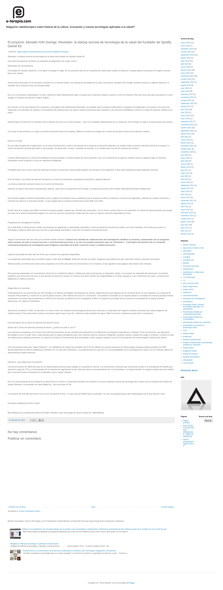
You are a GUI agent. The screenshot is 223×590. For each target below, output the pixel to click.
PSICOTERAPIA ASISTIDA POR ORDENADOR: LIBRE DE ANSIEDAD (188, 431)
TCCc (185, 330)
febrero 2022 (186, 143)
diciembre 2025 (187, 49)
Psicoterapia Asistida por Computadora (192, 318)
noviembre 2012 (187, 216)
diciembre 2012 (187, 213)
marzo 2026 (185, 43)
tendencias (187, 337)
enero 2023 (185, 119)
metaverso (187, 292)
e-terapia (186, 257)
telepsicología (188, 333)
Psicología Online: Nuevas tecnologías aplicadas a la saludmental (193, 307)
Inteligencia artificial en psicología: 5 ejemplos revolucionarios (34, 544)
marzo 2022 (185, 140)
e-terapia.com (188, 260)
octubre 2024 (186, 79)
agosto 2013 (186, 204)
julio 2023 (184, 109)
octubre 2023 (186, 100)
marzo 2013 (185, 210)
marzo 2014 (185, 197)
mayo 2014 (185, 191)
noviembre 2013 (187, 201)
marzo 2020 (185, 164)
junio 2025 (185, 61)
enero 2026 (185, 46)
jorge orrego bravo (190, 286)
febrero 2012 (186, 234)
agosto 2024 (186, 85)
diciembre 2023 (187, 94)
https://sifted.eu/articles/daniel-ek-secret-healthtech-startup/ (43, 52)
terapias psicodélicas (191, 357)
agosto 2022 (186, 134)
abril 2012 (185, 231)
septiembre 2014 (187, 185)
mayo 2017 (185, 173)
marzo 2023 (185, 116)
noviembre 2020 (187, 152)
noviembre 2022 (187, 125)
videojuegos (188, 360)
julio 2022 (184, 137)
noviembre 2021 (187, 146)
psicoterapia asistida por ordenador (197, 322)
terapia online (188, 348)
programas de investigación (194, 298)
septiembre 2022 (187, 131)
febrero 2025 (186, 70)
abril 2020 (185, 161)
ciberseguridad (189, 254)
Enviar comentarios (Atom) (29, 511)
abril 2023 (185, 112)
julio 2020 (184, 155)
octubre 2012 (186, 219)
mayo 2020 (185, 158)
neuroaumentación (190, 295)
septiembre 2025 (187, 55)
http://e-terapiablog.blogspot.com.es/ (188, 442)
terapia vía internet (190, 354)
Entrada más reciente (16, 507)
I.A (184, 280)
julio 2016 (184, 176)
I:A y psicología (189, 277)
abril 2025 (185, 64)
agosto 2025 (186, 58)
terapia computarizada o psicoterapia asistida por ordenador (197, 344)
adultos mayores (189, 245)
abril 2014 (185, 194)
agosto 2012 (186, 222)
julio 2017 (184, 170)
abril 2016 (185, 179)
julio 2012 (184, 225)
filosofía (186, 263)
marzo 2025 (185, 67)
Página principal (186, 421)
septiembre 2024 (187, 82)
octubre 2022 (186, 128)
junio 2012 (185, 228)
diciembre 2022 (187, 122)
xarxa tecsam (188, 363)
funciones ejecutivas (191, 266)
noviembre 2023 (187, 97)
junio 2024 (185, 88)
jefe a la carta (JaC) (191, 283)
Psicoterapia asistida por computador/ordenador (192, 313)
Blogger (132, 583)
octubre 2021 (186, 149)
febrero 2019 (186, 167)
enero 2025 (185, 73)
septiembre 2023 (187, 103)
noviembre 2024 (187, 76)
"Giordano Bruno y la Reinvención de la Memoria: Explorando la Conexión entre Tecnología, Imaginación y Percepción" (69, 551)
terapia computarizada (192, 340)
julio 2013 (184, 206)
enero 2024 (185, 91)
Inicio (93, 507)
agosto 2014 (186, 188)
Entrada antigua (167, 507)
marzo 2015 (185, 182)
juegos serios (188, 289)
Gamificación (188, 269)
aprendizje (187, 251)
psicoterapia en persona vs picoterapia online (193, 326)
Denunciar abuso (189, 370)
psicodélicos (188, 302)
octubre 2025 (186, 52)
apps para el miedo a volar (193, 248)
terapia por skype (190, 351)
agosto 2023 (186, 106)
